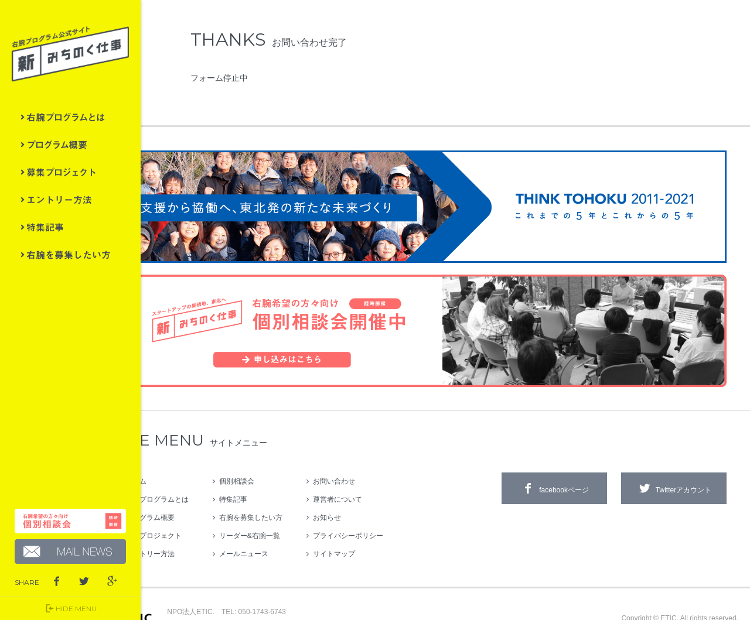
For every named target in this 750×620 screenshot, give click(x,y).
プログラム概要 (70, 144)
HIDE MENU (70, 608)
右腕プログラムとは (70, 117)
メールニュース (287, 526)
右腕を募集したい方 (70, 254)
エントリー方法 (70, 199)
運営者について (381, 471)
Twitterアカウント (673, 460)
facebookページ (554, 460)
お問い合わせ (378, 453)
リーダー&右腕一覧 (293, 507)
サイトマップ (378, 526)
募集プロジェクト (70, 172)
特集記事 (70, 227)
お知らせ (371, 489)
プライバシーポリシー (392, 507)
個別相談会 (280, 453)
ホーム (179, 453)
